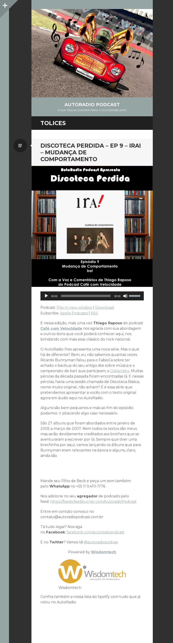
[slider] (86, 296)
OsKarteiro (119, 371)
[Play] (46, 296)
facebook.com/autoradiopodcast (95, 532)
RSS (94, 313)
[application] (92, 295)
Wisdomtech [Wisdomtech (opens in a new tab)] (103, 552)
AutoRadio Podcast (92, 104)
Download (104, 307)
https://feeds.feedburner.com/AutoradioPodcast (93, 501)
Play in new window (74, 307)
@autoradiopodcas (101, 542)
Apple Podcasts (74, 313)
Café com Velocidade (61, 328)
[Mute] (125, 296)
